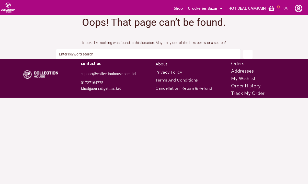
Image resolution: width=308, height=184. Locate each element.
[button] (205, 8)
